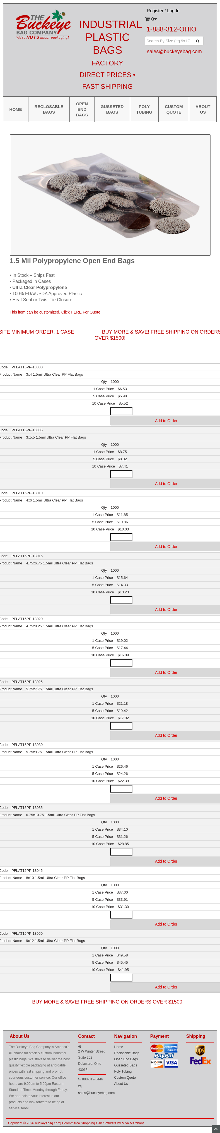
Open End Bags (82, 109)
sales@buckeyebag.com (96, 1093)
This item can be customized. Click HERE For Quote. (55, 312)
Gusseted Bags (112, 109)
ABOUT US (202, 109)
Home (15, 109)
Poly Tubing (144, 109)
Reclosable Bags (49, 109)
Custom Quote (174, 109)
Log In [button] (173, 10)
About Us (121, 1084)
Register (155, 10)
